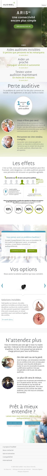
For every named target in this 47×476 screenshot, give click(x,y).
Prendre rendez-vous (36, 2)
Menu (44, 5)
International (7, 460)
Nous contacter (8, 450)
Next (45, 285)
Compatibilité (8, 457)
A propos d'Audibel (9, 447)
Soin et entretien (9, 453)
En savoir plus (23, 55)
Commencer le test (17, 251)
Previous (2, 285)
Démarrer (32, 251)
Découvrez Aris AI (23, 26)
